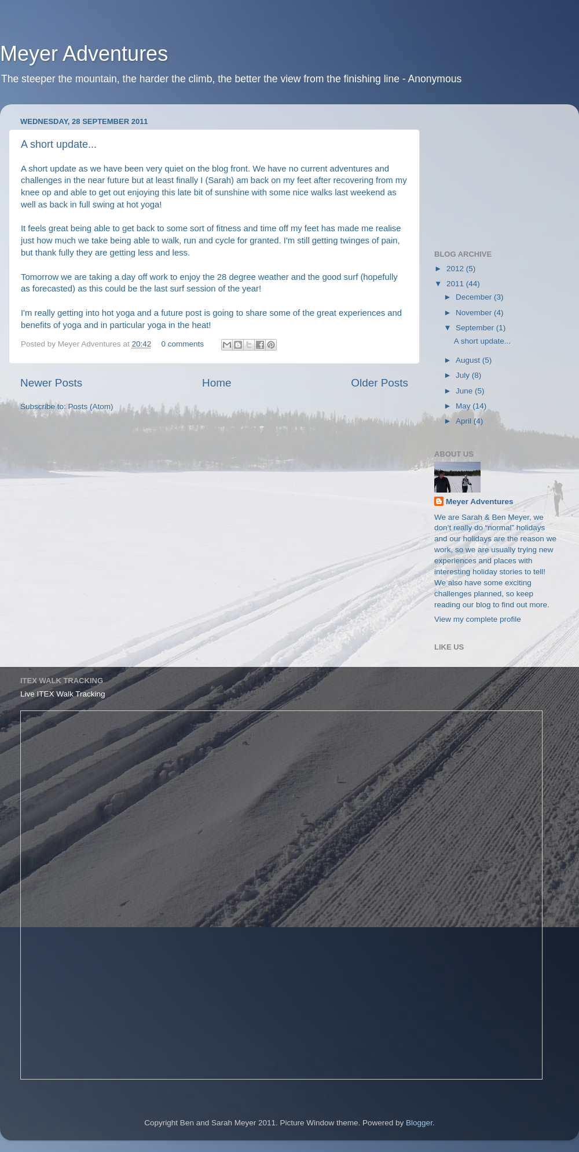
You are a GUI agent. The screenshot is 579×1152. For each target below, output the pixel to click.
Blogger (419, 1122)
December (475, 297)
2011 (456, 283)
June (465, 391)
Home (216, 383)
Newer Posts (51, 383)
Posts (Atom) (90, 406)
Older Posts (379, 383)
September (476, 327)
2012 (456, 268)
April (465, 421)
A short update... (59, 144)
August (469, 360)
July (464, 375)
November (475, 312)
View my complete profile (477, 619)
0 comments (182, 344)
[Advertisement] (492, 171)
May (464, 406)
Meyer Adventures (84, 53)
